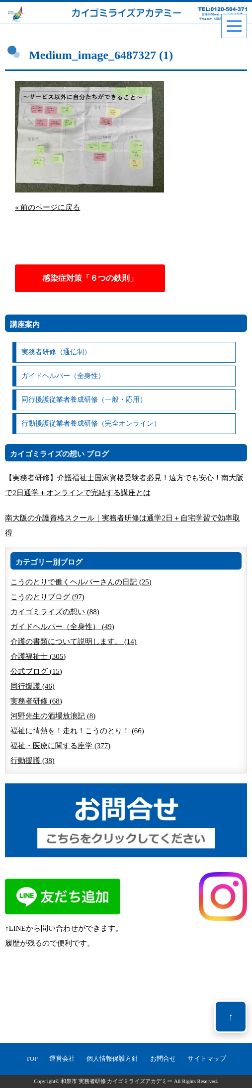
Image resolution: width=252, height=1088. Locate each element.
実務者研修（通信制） (56, 352)
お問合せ (163, 1058)
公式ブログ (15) (36, 671)
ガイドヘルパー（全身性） (63, 376)
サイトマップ (206, 1058)
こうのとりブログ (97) (47, 597)
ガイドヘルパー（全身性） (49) (62, 627)
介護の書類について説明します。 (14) (73, 641)
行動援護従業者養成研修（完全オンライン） (91, 423)
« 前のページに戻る (47, 207)
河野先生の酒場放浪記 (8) (52, 716)
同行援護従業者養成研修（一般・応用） (84, 399)
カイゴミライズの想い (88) (54, 612)
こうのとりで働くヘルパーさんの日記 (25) (81, 582)
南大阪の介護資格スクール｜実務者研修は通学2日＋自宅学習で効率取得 (122, 525)
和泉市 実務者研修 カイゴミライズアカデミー (116, 1081)
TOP (32, 1058)
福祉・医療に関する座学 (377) (60, 746)
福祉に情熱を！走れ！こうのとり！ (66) (77, 731)
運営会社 (62, 1058)
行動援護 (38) (32, 761)
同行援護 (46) (32, 686)
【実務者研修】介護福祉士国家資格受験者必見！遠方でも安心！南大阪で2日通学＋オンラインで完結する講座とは (124, 485)
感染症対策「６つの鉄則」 (90, 278)
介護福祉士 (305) (38, 656)
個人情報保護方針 (112, 1058)
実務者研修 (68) (36, 701)
